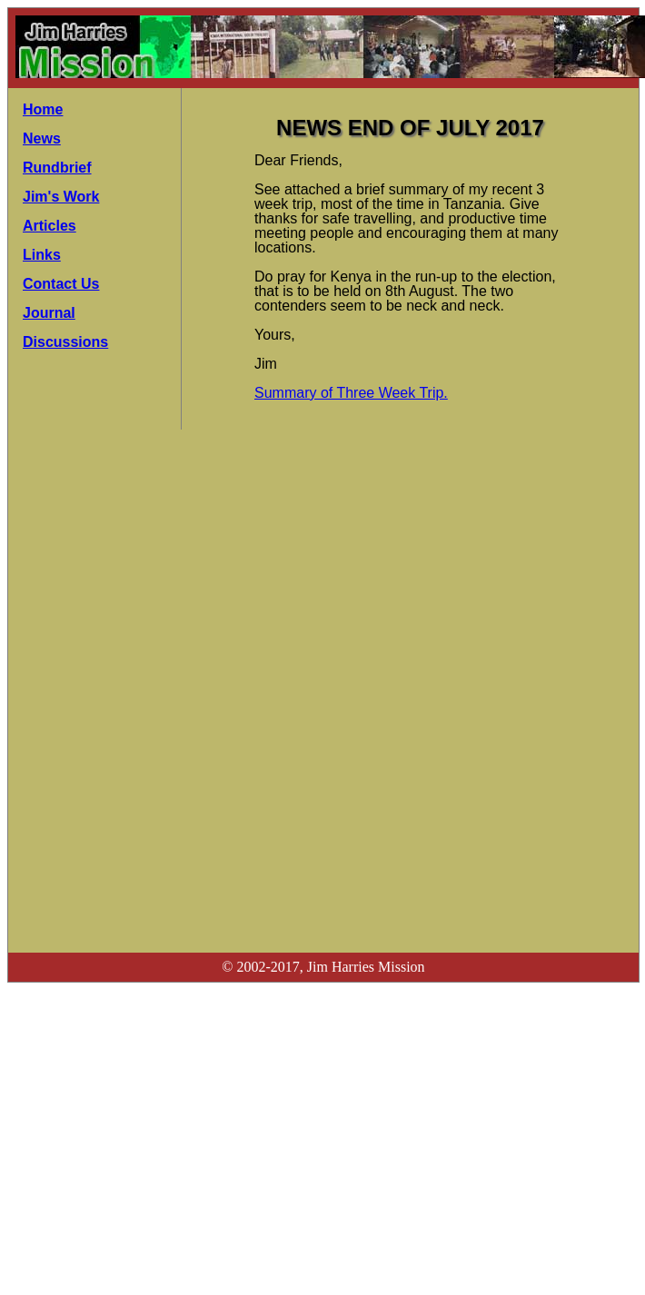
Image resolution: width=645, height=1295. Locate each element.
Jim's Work (61, 196)
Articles (49, 225)
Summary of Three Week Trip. (351, 392)
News (42, 138)
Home (43, 109)
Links (42, 254)
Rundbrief (57, 167)
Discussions (65, 342)
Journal (49, 313)
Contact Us (61, 284)
